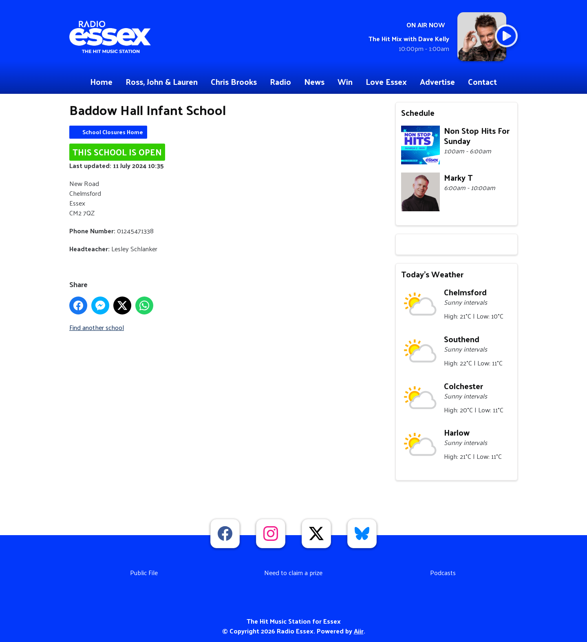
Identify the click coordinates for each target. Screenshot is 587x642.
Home (101, 81)
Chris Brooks (234, 81)
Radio (280, 81)
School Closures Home (112, 132)
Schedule (418, 112)
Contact (482, 81)
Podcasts (443, 572)
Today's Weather (432, 274)
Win (345, 81)
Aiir (359, 631)
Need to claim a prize (293, 572)
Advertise (437, 81)
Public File (144, 572)
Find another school (96, 327)
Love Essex (386, 81)
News (314, 81)
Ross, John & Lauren (162, 81)
